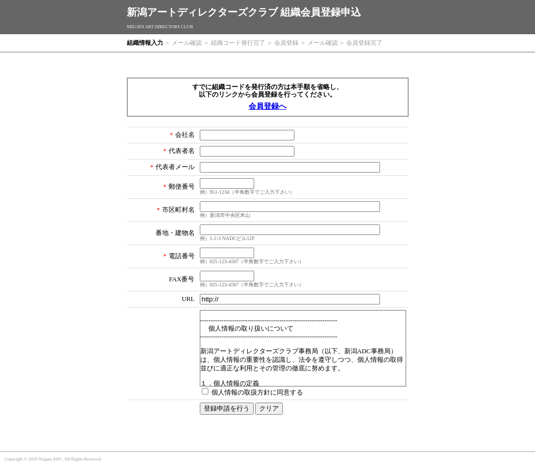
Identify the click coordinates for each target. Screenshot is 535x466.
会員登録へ (267, 106)
